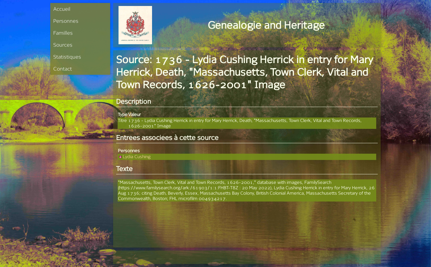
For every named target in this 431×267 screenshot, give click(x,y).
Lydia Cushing (134, 156)
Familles (63, 33)
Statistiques (67, 56)
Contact (62, 68)
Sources (62, 45)
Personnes (65, 21)
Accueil (61, 9)
